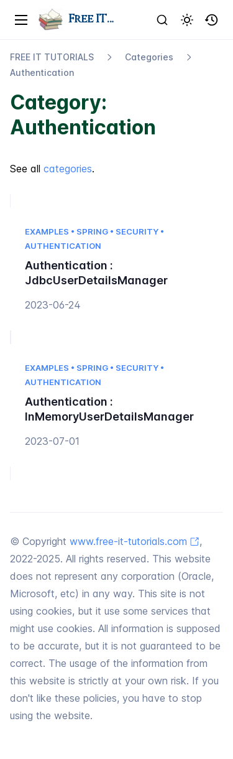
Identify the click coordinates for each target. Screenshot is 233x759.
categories (67, 168)
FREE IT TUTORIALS (52, 57)
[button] (211, 19)
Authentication (42, 72)
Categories (149, 57)
